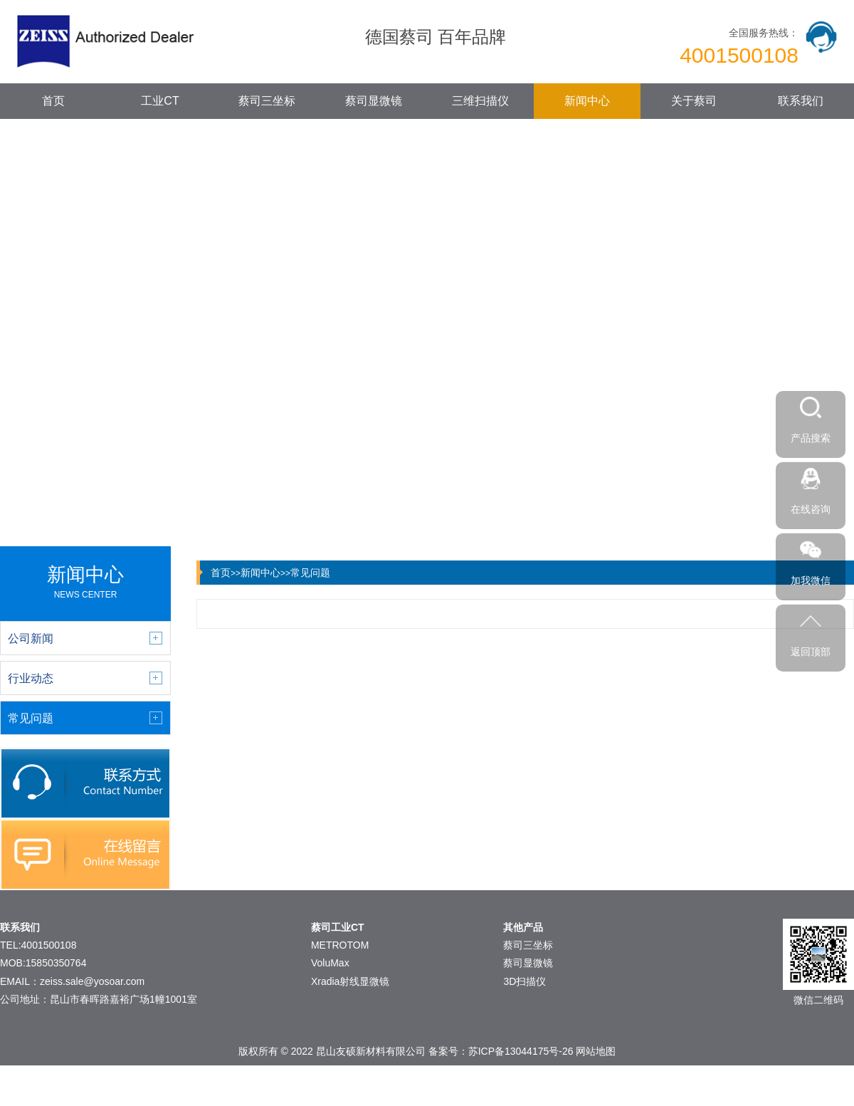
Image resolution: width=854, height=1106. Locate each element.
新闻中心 (587, 101)
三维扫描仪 (480, 101)
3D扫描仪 (524, 981)
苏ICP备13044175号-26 (521, 1051)
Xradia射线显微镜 (350, 981)
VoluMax (330, 963)
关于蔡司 (694, 101)
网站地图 (596, 1051)
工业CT (160, 101)
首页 (53, 101)
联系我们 (800, 101)
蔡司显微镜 (373, 101)
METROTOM (340, 945)
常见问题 (310, 572)
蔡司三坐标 (266, 101)
